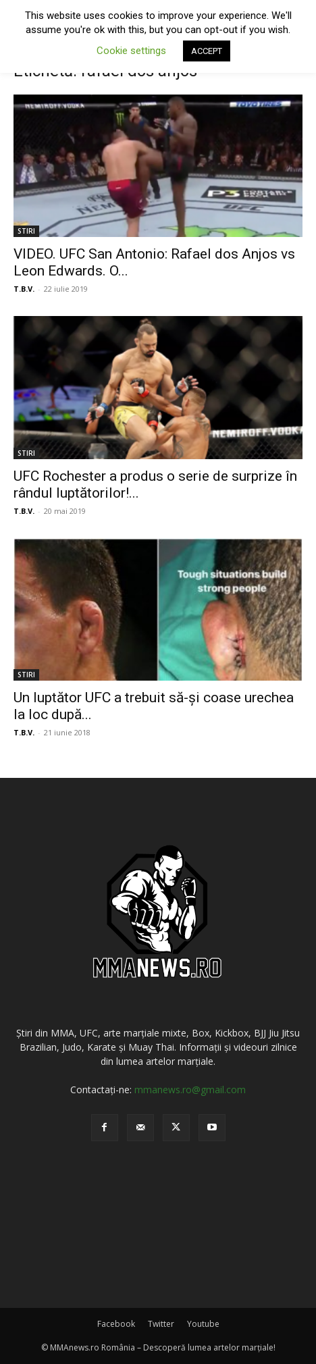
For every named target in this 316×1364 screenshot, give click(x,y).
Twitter (161, 1324)
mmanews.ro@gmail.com (190, 1089)
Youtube (203, 1324)
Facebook (116, 1324)
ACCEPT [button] (206, 51)
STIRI (26, 231)
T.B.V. (24, 289)
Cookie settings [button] (131, 51)
